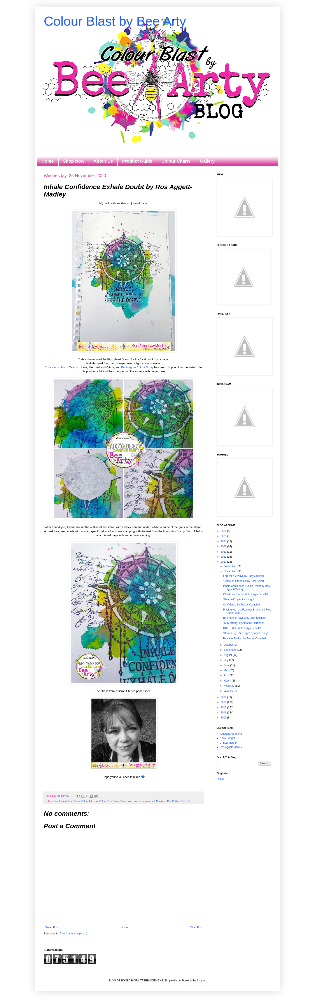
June (227, 665)
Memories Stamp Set (176, 531)
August (228, 655)
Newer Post (51, 927)
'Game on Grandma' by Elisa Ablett (243, 581)
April (227, 675)
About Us (103, 161)
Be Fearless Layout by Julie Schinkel (244, 617)
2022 (224, 551)
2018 (224, 702)
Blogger (201, 980)
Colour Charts (176, 161)
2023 (224, 546)
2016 (224, 712)
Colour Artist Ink (55, 367)
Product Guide (137, 161)
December (230, 566)
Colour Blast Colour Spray (112, 801)
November (230, 571)
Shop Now (73, 161)
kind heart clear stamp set (141, 801)
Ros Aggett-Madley (231, 747)
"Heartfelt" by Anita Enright (238, 599)
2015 (224, 717)
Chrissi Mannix (228, 742)
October (229, 644)
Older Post (196, 927)
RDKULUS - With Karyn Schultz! (242, 628)
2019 (224, 697)
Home (48, 161)
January (229, 690)
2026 (224, 531)
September (230, 649)
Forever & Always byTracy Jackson (243, 575)
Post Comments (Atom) (73, 933)
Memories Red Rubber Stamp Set (174, 801)
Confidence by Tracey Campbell (241, 604)
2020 (224, 561)
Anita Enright (227, 738)
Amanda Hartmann (231, 733)
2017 (224, 707)
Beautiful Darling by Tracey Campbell (244, 638)
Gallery (207, 161)
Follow (220, 778)
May (226, 670)
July (226, 660)
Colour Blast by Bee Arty (115, 21)
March (228, 680)
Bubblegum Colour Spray (137, 367)
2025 (224, 536)
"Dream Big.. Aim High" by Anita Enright (246, 633)
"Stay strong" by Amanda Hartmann (243, 622)
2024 (224, 541)
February (229, 685)
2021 (224, 556)
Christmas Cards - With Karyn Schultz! (245, 594)
